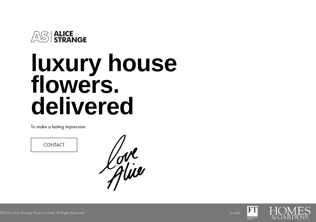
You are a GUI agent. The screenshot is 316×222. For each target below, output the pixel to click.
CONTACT (54, 145)
